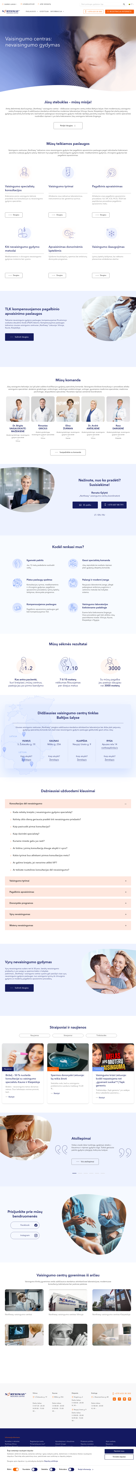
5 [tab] (97, 1173)
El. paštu (87, 505)
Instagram (25, 1236)
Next (132, 410)
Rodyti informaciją (84, 1469)
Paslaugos (31, 11)
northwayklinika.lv (109, 748)
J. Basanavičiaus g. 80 (101, 1397)
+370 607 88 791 (115, 505)
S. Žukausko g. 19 (41, 1397)
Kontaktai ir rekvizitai (12, 1441)
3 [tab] (86, 1173)
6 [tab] (103, 1173)
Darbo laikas (10, 4)
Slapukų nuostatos (87, 1444)
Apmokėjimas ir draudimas (64, 1441)
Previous (4, 410)
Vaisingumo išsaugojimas (108, 247)
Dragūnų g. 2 (78, 1397)
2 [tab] (80, 1173)
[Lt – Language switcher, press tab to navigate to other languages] (131, 4)
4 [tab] (91, 1173)
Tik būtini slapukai (119, 1456)
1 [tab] (74, 1173)
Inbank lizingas (60, 1444)
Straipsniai (68, 1036)
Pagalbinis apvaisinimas (107, 186)
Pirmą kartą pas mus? (37, 1444)
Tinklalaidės (101, 1036)
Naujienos (34, 1036)
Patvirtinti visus (119, 1450)
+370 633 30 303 (95, 12)
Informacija (56, 11)
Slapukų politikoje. (51, 1461)
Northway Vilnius (11, 1444)
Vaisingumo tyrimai (61, 186)
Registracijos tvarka (37, 1441)
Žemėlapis (26, 760)
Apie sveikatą (45, 4)
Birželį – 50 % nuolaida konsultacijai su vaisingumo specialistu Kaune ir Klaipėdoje (23, 1079)
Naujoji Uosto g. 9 (80, 1410)
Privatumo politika (87, 1441)
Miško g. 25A (58, 1397)
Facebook (24, 1225)
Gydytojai (44, 11)
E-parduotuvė (28, 4)
